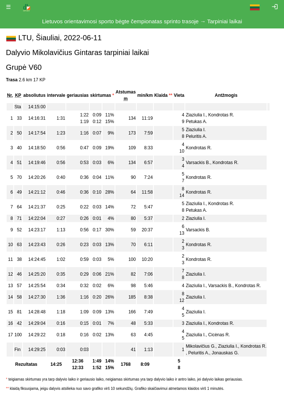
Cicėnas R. (219, 334)
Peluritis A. (196, 136)
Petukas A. (196, 121)
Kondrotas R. (221, 115)
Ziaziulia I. (196, 115)
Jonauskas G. (225, 352)
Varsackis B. (198, 162)
